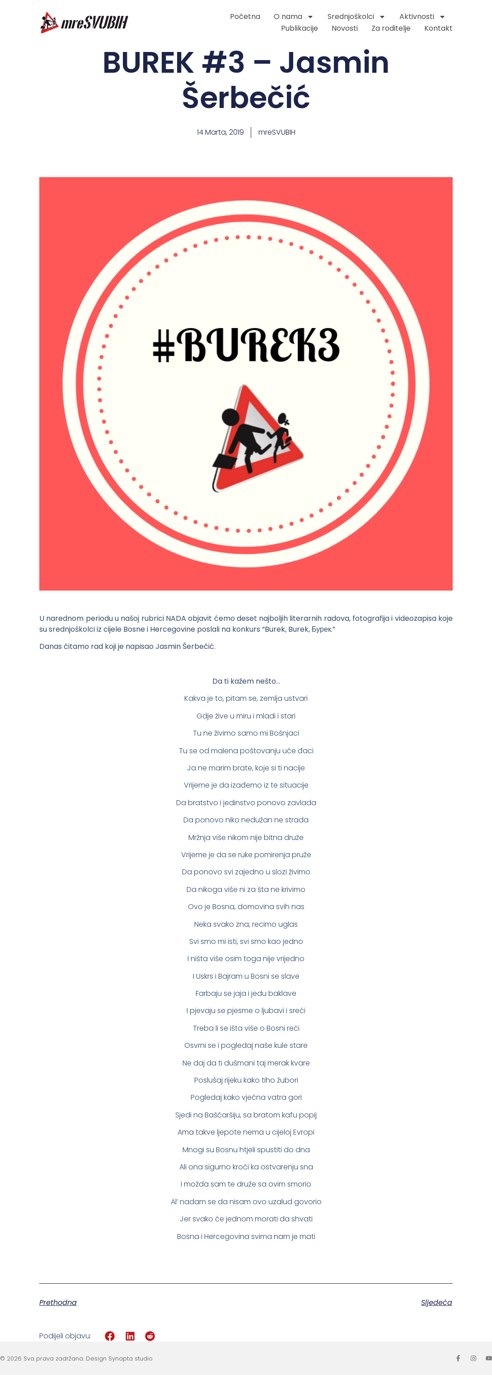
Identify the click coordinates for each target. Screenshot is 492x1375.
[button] (110, 1336)
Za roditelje (391, 28)
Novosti (345, 28)
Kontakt (438, 28)
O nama (294, 17)
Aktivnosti (422, 17)
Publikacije (299, 28)
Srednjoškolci (357, 17)
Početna (245, 16)
